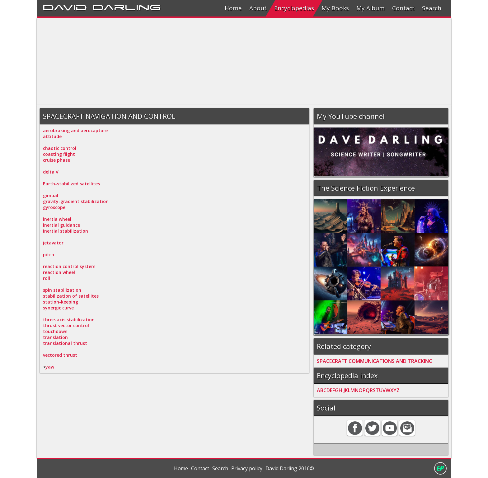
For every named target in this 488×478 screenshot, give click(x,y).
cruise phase (56, 160)
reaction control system (69, 266)
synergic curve (58, 308)
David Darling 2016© (289, 468)
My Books (335, 8)
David (65, 6)
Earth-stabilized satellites (71, 184)
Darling (126, 6)
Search (431, 8)
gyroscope (54, 207)
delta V (51, 172)
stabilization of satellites (71, 296)
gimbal (50, 195)
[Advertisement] (223, 61)
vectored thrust (60, 355)
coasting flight (59, 154)
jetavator (53, 243)
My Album (370, 8)
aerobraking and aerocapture (75, 130)
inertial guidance (61, 225)
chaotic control (59, 148)
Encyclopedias (294, 8)
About (258, 8)
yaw (49, 367)
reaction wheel (59, 272)
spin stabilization (62, 290)
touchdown (55, 331)
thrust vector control (66, 325)
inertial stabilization (65, 231)
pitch (48, 255)
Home (233, 8)
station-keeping (60, 302)
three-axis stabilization (69, 320)
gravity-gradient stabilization (76, 201)
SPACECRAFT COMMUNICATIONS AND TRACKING (375, 361)
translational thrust (65, 343)
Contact (403, 8)
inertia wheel (57, 219)
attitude (52, 136)
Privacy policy (246, 468)
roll (46, 278)
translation (55, 337)
